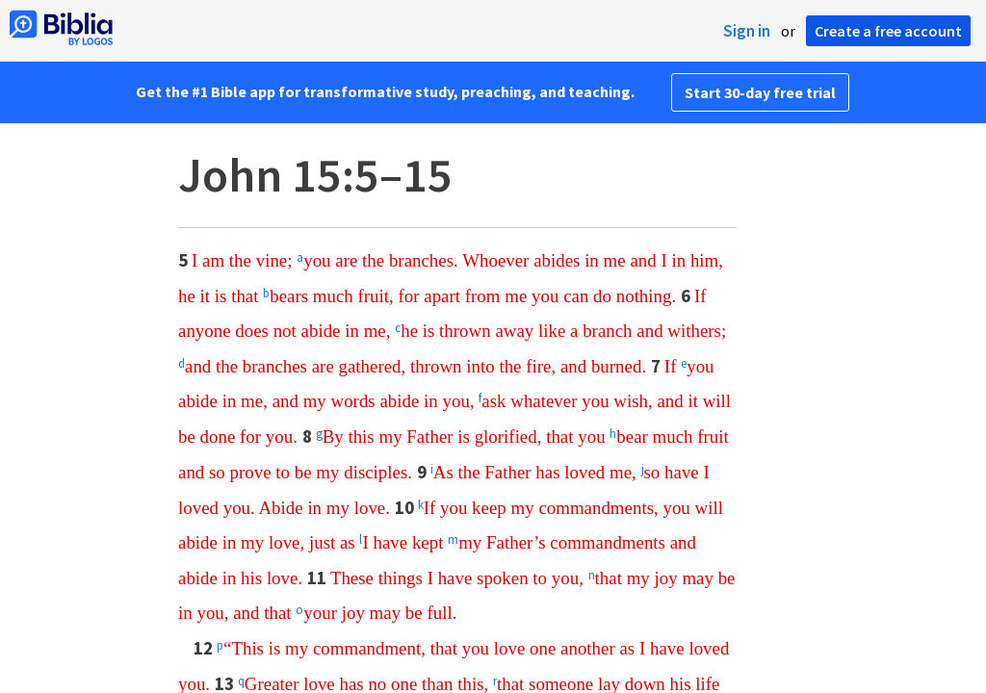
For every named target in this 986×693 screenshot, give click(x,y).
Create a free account (888, 30)
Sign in (746, 30)
